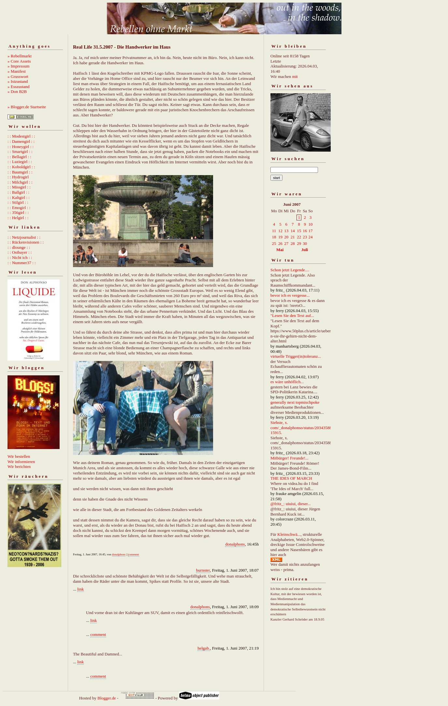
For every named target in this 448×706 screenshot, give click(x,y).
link (80, 589)
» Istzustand (17, 81)
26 (280, 243)
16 (305, 230)
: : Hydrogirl (18, 176)
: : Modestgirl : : (21, 136)
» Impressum (18, 66)
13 (286, 230)
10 (310, 224)
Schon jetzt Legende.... (289, 269)
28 (293, 243)
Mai (279, 249)
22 (299, 236)
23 (305, 236)
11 (274, 230)
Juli (304, 249)
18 (274, 236)
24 (310, 236)
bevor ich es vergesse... (290, 295)
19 (280, 236)
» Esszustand (18, 86)
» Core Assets (19, 61)
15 (299, 230)
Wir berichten (19, 466)
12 (280, 230)
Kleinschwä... (288, 534)
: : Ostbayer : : (19, 252)
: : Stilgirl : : (17, 202)
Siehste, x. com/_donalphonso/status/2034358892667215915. (307, 427)
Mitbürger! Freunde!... (289, 458)
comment (133, 554)
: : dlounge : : (18, 247)
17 (310, 230)
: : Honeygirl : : (20, 146)
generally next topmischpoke (294, 402)
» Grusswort (17, 76)
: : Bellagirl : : (19, 156)
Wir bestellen (18, 456)
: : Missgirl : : (19, 187)
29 (299, 243)
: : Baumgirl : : (20, 172)
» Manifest (16, 71)
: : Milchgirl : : (20, 182)
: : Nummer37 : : (21, 262)
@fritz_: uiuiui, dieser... (290, 503)
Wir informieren (21, 461)
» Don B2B (17, 91)
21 (293, 236)
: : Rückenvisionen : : (25, 242)
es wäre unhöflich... (287, 381)
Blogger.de (106, 698)
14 (293, 230)
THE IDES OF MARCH (291, 478)
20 (286, 236)
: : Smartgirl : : (20, 151)
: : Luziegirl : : (19, 161)
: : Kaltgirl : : (18, 197)
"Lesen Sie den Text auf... (292, 315)
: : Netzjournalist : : (23, 237)
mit (295, 76)
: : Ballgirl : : (18, 192)
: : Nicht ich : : (19, 257)
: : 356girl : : (18, 212)
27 (286, 243)
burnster (203, 570)
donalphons (235, 544)
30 (305, 243)
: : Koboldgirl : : (21, 166)
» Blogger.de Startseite (26, 106)
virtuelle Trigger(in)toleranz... (295, 356)
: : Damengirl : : (21, 141)
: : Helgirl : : (17, 217)
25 (274, 243)
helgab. (203, 648)
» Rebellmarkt (19, 55)
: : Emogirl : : (18, 207)
